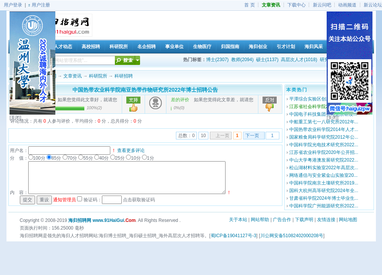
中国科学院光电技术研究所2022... (323, 144)
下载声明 (304, 219)
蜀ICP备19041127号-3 (233, 235)
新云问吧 (322, 5)
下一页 (252, 135)
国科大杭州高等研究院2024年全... (323, 190)
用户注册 (41, 5)
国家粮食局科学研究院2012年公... (323, 137)
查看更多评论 (131, 150)
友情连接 (326, 219)
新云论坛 (373, 5)
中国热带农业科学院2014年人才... (323, 129)
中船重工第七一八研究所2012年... (323, 122)
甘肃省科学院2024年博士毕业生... (323, 198)
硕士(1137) (267, 59)
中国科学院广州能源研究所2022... (323, 206)
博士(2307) (217, 59)
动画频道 (347, 5)
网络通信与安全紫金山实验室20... (323, 175)
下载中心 (296, 5)
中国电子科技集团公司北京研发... (323, 114)
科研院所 (98, 76)
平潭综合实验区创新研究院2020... (323, 99)
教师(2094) (242, 59)
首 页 (249, 5)
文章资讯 (72, 76)
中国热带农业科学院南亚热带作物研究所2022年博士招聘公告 (145, 90)
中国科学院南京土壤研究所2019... (323, 183)
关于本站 (238, 219)
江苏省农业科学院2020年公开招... (323, 152)
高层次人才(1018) (299, 59)
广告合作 (282, 219)
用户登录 (13, 5)
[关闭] (15, 117)
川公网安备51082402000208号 (291, 235)
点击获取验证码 (139, 199)
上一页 (222, 135)
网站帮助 (260, 219)
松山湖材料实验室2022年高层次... (323, 167)
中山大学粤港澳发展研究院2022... (323, 160)
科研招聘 (123, 76)
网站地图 (348, 219)
